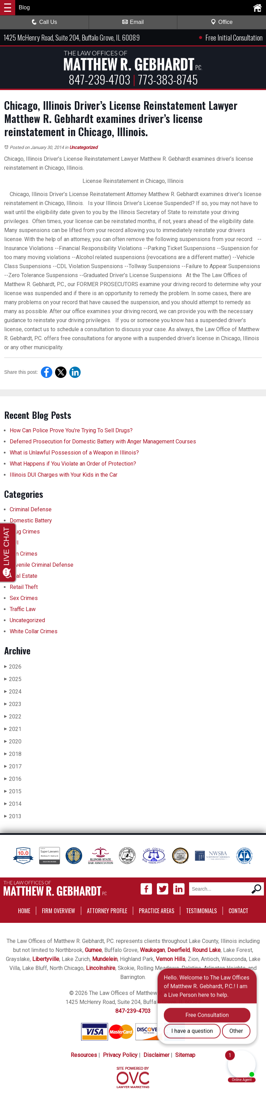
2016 (12, 779)
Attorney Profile (107, 911)
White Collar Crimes (33, 631)
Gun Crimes (23, 553)
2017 (12, 766)
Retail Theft (24, 587)
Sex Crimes (24, 598)
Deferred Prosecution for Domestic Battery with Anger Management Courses (103, 441)
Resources (84, 1055)
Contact (238, 911)
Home (24, 911)
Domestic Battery (31, 520)
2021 (12, 729)
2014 (12, 804)
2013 (12, 816)
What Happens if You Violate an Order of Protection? (73, 463)
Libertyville (45, 959)
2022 (12, 716)
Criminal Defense (31, 509)
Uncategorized (83, 147)
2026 (12, 666)
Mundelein (104, 959)
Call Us (44, 22)
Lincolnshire (100, 968)
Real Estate (23, 576)
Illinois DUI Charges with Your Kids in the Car (63, 474)
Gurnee (93, 950)
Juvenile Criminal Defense (41, 565)
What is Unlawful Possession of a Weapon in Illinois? (74, 452)
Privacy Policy (120, 1055)
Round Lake (206, 950)
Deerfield (178, 950)
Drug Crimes (25, 531)
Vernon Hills (170, 959)
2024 (12, 691)
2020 (12, 741)
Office (222, 22)
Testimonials (201, 911)
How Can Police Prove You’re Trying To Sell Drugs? (72, 430)
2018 (12, 754)
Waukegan (152, 950)
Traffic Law (23, 609)
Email (133, 22)
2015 (12, 791)
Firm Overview (58, 911)
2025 (12, 679)
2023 (12, 704)
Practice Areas (156, 911)
